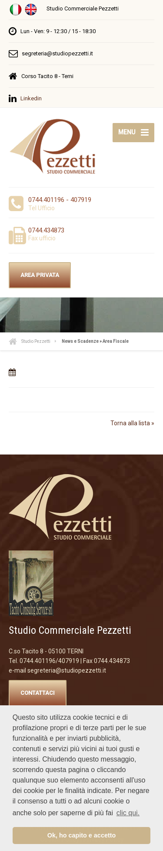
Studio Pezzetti (35, 341)
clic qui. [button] (128, 813)
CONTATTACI (37, 693)
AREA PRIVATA (39, 275)
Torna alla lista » (132, 423)
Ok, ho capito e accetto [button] (81, 835)
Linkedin (31, 98)
